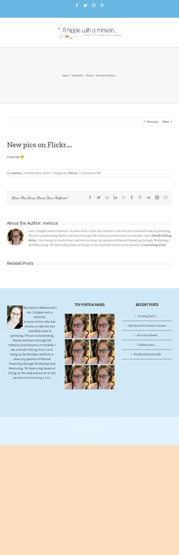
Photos (73, 173)
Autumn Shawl (147, 335)
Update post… (147, 345)
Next (165, 122)
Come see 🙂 (15, 157)
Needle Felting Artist (32, 350)
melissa (16, 173)
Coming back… (147, 316)
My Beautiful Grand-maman (147, 326)
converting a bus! (154, 245)
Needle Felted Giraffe (147, 354)
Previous (152, 122)
